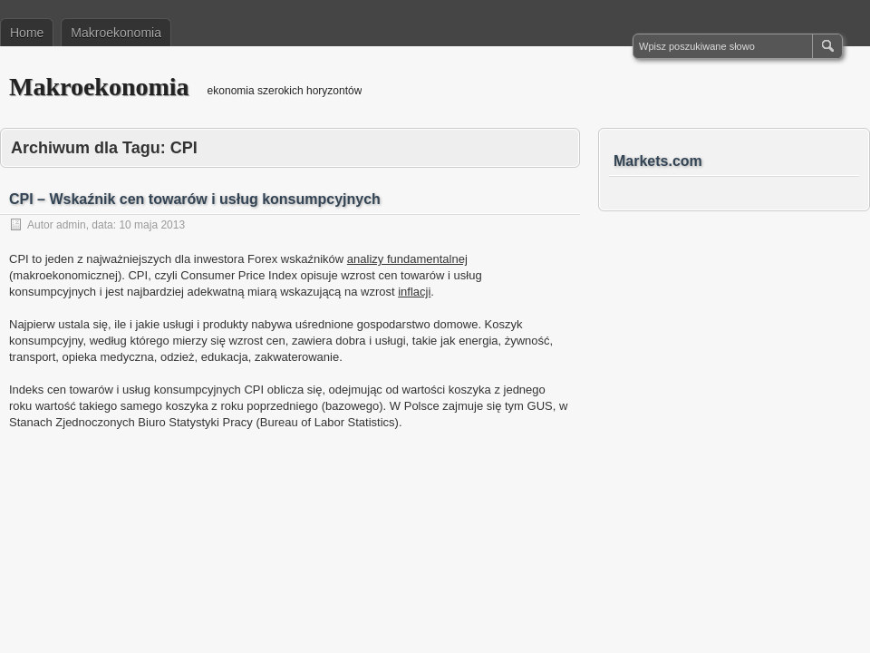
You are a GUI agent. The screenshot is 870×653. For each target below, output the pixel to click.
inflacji (414, 291)
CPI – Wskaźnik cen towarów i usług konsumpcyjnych (195, 199)
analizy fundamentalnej (407, 259)
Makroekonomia (116, 32)
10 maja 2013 (152, 225)
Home (27, 32)
